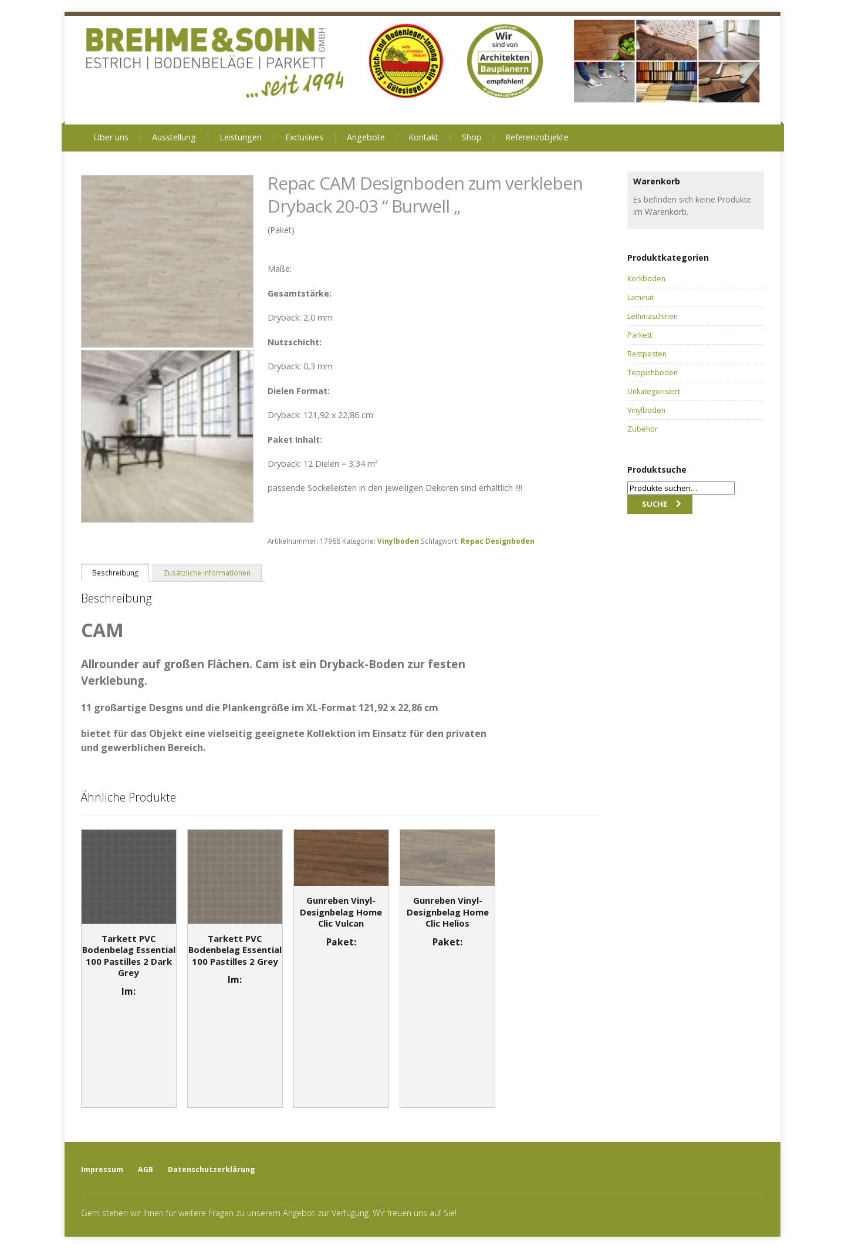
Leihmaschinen (652, 316)
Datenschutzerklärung (211, 1169)
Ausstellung (174, 137)
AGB (145, 1169)
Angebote (366, 137)
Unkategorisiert (653, 391)
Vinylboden (398, 541)
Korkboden (646, 279)
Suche (654, 504)
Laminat (640, 297)
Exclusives (304, 137)
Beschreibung (115, 572)
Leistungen (240, 137)
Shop (472, 137)
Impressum (102, 1169)
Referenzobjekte (537, 137)
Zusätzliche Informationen (207, 572)
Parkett (639, 335)
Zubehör (642, 429)
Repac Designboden (498, 541)
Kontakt (423, 137)
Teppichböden (652, 373)
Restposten (647, 354)
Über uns (111, 137)
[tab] (115, 572)
